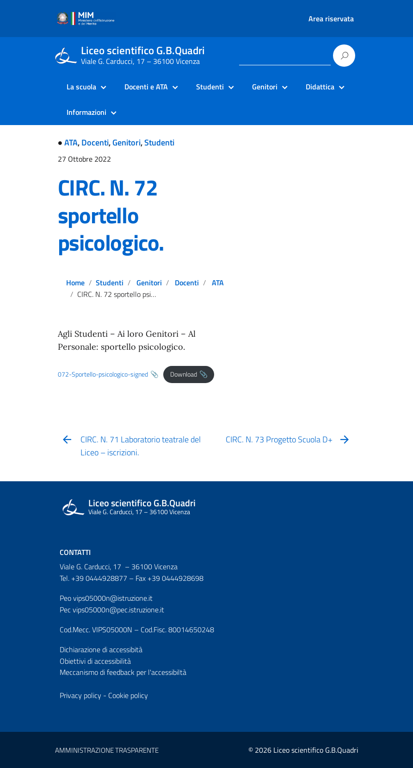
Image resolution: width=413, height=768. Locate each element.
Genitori (126, 142)
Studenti (159, 142)
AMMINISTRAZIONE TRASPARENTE (107, 750)
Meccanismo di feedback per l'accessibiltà (123, 672)
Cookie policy (128, 695)
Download (183, 374)
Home (75, 282)
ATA (71, 142)
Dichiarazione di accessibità (101, 649)
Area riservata (331, 18)
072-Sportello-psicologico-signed (103, 374)
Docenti (95, 142)
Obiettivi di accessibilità (95, 661)
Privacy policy (80, 695)
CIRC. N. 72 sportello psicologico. (111, 215)
